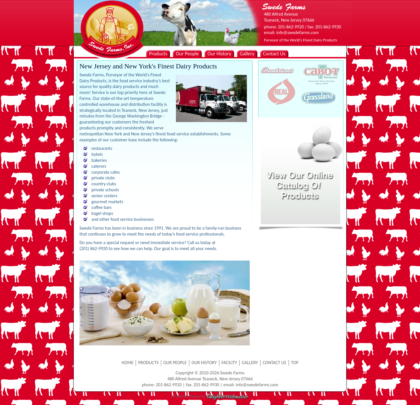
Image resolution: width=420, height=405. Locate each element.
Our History (219, 54)
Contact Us (274, 54)
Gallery (247, 54)
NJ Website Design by (210, 396)
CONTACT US (274, 362)
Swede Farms (110, 20)
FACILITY (229, 362)
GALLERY (250, 362)
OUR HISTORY (204, 362)
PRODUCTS (148, 362)
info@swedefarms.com (257, 384)
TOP (295, 362)
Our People (187, 54)
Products (158, 54)
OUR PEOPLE (175, 362)
